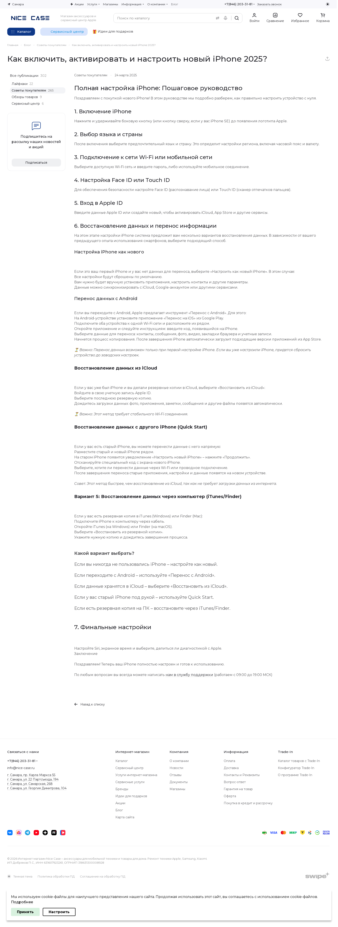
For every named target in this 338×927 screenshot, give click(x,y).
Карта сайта (124, 817)
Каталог (121, 761)
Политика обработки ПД (56, 876)
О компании (179, 761)
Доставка (231, 768)
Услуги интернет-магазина (136, 775)
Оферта (230, 796)
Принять (25, 912)
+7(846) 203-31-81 (238, 4)
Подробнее (22, 902)
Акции (120, 803)
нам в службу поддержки (189, 675)
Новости (176, 768)
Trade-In (285, 752)
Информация (236, 752)
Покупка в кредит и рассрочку (248, 803)
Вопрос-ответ (235, 782)
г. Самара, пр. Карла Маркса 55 (31, 775)
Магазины (177, 789)
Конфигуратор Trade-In (296, 768)
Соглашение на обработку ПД (102, 876)
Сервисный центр (129, 768)
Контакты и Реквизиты (242, 775)
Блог (119, 810)
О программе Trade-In (295, 775)
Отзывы (175, 775)
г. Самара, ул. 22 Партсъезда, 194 (33, 779)
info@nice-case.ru (21, 768)
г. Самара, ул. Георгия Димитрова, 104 (36, 788)
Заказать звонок (269, 4)
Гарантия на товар (238, 789)
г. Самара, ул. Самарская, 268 (30, 784)
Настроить (59, 912)
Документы (179, 782)
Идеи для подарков (131, 796)
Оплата (229, 761)
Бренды (121, 789)
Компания (179, 752)
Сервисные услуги (129, 782)
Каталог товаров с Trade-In (299, 761)
